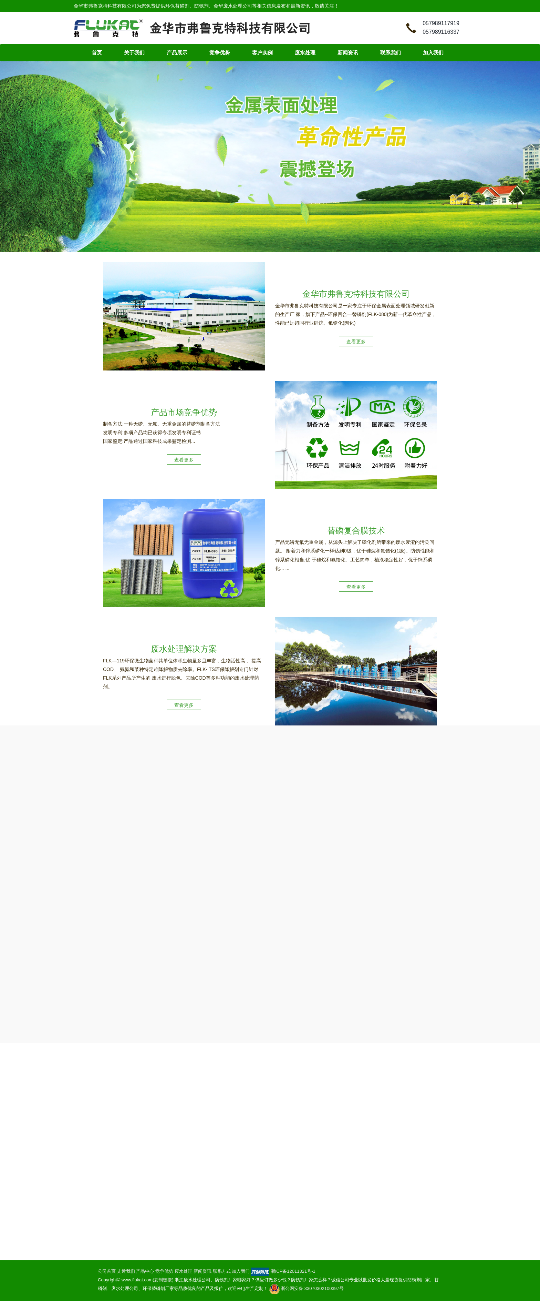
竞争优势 (219, 52)
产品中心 (145, 1271)
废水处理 (305, 52)
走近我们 (126, 1271)
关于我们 (134, 52)
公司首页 (107, 1271)
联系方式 (222, 1271)
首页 (97, 52)
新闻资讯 (348, 52)
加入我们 (433, 52)
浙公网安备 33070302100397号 (306, 1288)
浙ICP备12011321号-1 (293, 1271)
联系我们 (390, 52)
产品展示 (177, 52)
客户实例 (262, 52)
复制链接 (163, 1279)
